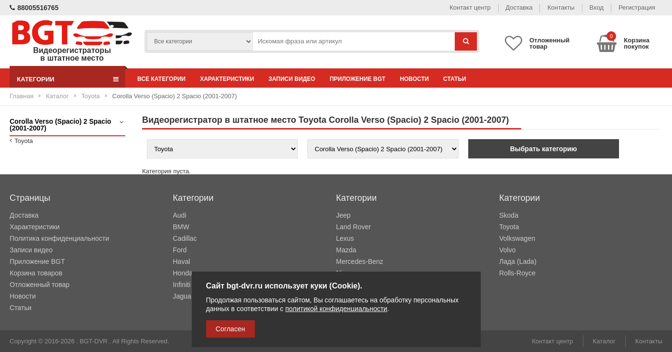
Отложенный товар (39, 284)
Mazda (346, 250)
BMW (181, 226)
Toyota (90, 96)
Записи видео (291, 79)
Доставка (519, 7)
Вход (597, 7)
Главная (21, 96)
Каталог (57, 96)
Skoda (508, 215)
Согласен (230, 329)
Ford (180, 250)
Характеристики (227, 79)
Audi (179, 215)
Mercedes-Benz (359, 261)
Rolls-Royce (517, 273)
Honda (183, 273)
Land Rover (353, 226)
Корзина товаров (36, 273)
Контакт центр (469, 7)
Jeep (343, 215)
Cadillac (185, 238)
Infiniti (182, 284)
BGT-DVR (93, 341)
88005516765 (34, 8)
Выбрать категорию (543, 149)
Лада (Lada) (517, 261)
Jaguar (183, 296)
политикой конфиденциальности (336, 309)
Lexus (345, 238)
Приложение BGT (357, 79)
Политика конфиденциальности (59, 238)
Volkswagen (517, 238)
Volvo (507, 250)
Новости (414, 79)
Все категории (161, 79)
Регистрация (637, 7)
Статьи (454, 79)
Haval (181, 261)
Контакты (560, 7)
